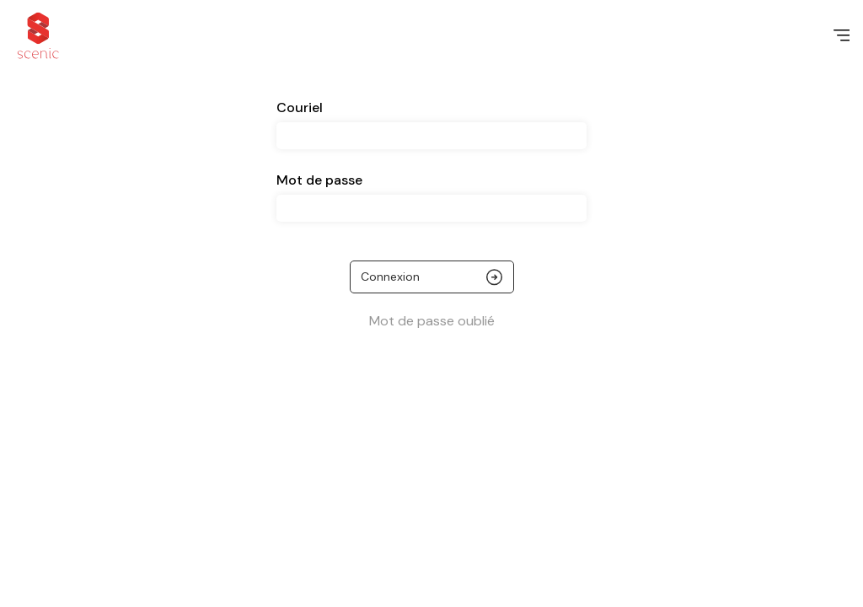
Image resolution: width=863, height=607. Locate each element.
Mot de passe (319, 180)
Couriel (299, 107)
